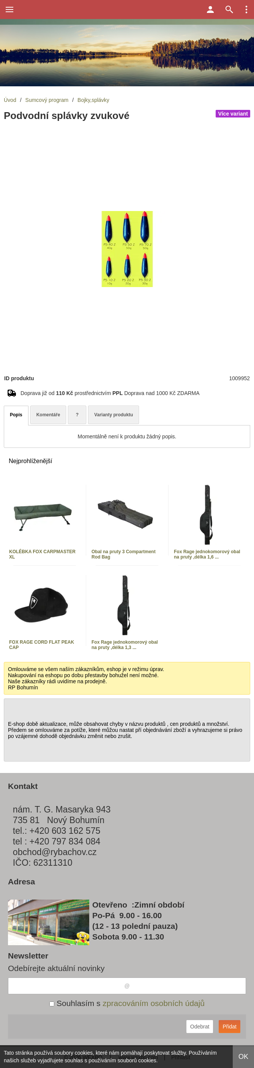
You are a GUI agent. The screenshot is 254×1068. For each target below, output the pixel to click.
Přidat (229, 1027)
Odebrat (200, 1027)
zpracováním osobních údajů (154, 1003)
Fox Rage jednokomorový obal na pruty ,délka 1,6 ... (207, 554)
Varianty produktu (113, 414)
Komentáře (48, 414)
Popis (16, 414)
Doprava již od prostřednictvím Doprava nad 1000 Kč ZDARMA (110, 393)
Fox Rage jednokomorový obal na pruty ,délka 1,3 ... (125, 645)
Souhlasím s (127, 1003)
